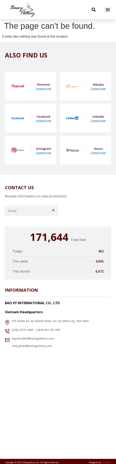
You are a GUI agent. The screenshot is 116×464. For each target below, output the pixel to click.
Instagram (43, 149)
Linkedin (98, 117)
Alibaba (98, 84)
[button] (107, 9)
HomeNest (106, 462)
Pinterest (43, 84)
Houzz (98, 149)
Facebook (43, 117)
